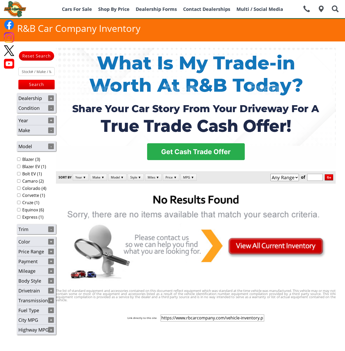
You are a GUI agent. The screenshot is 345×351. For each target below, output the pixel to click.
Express (30, 217)
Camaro (30, 181)
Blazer (28, 159)
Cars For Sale (77, 9)
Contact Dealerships (206, 9)
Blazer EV (31, 166)
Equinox (30, 210)
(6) (30, 210)
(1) (31, 166)
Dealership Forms (156, 9)
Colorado (31, 188)
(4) (31, 188)
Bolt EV (29, 174)
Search (36, 84)
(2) (30, 181)
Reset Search (36, 56)
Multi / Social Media (259, 9)
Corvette (30, 195)
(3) (28, 159)
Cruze (27, 202)
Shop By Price (114, 9)
